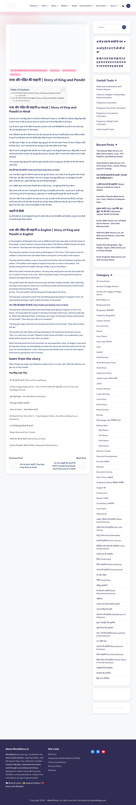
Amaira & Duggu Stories (107, 286)
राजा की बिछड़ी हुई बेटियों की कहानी (21, 426)
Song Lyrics (101, 493)
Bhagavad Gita (103, 305)
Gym (98, 347)
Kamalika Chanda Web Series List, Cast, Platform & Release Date (110, 199)
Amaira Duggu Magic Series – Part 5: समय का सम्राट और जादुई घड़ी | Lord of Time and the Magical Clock (44, 388)
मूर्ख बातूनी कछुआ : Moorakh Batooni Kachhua (28, 396)
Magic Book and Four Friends (22, 432)
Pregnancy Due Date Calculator (111, 108)
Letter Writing (102, 394)
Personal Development (106, 456)
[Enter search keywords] (111, 27)
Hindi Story (55, 70)
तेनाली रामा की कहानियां (104, 554)
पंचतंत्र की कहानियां (109, 569)
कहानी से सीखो (22, 95)
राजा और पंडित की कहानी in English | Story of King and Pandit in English (38, 98)
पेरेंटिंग (103, 580)
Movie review (102, 409)
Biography (105, 310)
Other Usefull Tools (105, 129)
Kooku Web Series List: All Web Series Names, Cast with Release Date (111, 223)
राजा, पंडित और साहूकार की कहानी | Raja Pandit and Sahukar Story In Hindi (38, 305)
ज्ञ (122, 66)
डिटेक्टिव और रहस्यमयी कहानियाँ (110, 547)
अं (123, 48)
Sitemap (52, 770)
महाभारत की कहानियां (111, 616)
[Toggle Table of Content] (61, 90)
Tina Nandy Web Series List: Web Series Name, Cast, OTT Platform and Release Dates (110, 154)
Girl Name (103, 435)
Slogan (101, 488)
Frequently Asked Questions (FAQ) (64, 758)
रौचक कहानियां (109, 654)
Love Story (101, 399)
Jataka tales (106, 378)
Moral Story (15, 74)
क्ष (115, 66)
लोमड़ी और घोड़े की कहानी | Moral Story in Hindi (27, 439)
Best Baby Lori (103, 300)
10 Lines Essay (103, 281)
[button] (124, 27)
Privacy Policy (54, 766)
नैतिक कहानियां (109, 564)
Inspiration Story (69, 70)
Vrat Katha (101, 508)
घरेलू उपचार (108, 535)
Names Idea (101, 425)
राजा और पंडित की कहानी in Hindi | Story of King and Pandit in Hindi (36, 93)
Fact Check (101, 336)
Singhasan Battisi (110, 482)
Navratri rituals (103, 451)
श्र (120, 66)
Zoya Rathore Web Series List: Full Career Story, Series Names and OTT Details (111, 166)
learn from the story (23, 100)
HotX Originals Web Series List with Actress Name (111, 258)
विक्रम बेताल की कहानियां (111, 661)
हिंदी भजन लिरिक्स (102, 678)
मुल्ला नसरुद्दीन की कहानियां (105, 622)
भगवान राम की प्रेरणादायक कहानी (108, 604)
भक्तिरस (99, 598)
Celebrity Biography (105, 315)
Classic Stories (103, 320)
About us (52, 754)
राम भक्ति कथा (101, 641)
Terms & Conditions (57, 762)
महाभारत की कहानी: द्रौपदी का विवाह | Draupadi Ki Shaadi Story (34, 445)
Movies (99, 415)
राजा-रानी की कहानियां (110, 634)
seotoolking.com (98, 800)
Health (99, 352)
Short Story (104, 477)
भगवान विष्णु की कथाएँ (104, 609)
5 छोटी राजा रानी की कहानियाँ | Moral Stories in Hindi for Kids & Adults (110, 187)
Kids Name (104, 440)
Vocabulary (105, 503)
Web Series (101, 514)
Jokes (99, 383)
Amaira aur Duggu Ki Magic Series (108, 293)
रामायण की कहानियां (109, 647)
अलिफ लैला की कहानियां (109, 528)
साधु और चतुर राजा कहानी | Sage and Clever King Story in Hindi (34, 170)
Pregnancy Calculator (106, 102)
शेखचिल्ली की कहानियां (104, 668)
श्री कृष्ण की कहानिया (103, 673)
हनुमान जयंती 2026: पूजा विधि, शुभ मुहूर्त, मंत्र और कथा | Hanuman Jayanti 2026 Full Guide (109, 211)
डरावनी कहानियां (108, 540)
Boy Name (103, 430)
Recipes (100, 467)
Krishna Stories (103, 389)
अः (97, 52)
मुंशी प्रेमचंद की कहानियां (104, 627)
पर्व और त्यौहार (101, 575)
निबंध (103, 559)
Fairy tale (104, 341)
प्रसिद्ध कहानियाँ (101, 585)
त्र (117, 66)
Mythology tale (108, 420)
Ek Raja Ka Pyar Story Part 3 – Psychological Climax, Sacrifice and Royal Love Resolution (44, 417)
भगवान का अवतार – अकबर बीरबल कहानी (24, 409)
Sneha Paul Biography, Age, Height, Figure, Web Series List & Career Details (111, 248)
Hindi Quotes (102, 357)
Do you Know (102, 326)
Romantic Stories (104, 472)
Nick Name (104, 446)
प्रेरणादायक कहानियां (105, 592)
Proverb (102, 461)
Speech (102, 498)
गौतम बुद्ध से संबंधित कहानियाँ (19, 403)
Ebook (99, 331)
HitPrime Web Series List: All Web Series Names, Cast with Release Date (110, 235)
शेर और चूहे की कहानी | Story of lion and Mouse (28, 380)
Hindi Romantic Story (106, 362)
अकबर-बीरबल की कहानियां (109, 520)
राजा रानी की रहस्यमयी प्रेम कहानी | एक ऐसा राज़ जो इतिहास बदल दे (111, 176)
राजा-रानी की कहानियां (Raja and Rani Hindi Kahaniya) (29, 70)
